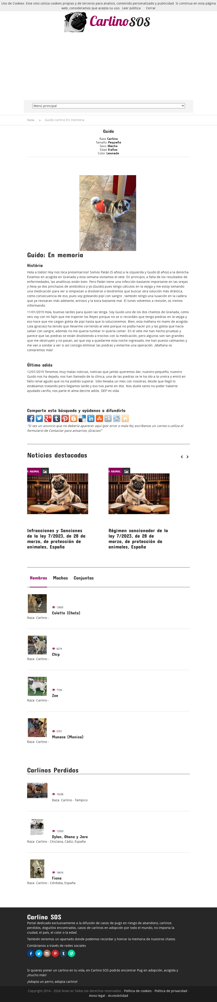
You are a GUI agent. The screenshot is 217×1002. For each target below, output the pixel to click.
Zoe (55, 695)
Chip (56, 654)
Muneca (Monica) (68, 737)
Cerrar (151, 8)
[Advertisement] (108, 66)
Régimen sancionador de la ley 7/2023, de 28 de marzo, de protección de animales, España (138, 538)
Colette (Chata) (66, 613)
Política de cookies (138, 991)
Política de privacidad (171, 991)
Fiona (56, 878)
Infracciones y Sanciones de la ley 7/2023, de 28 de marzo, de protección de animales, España (56, 538)
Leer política (131, 8)
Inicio (30, 120)
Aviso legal (97, 995)
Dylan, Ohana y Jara (70, 836)
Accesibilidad (118, 995)
